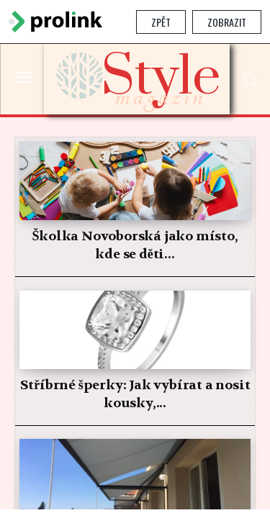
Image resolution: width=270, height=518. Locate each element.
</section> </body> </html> (135, 276)
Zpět (161, 21)
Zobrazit (226, 21)
